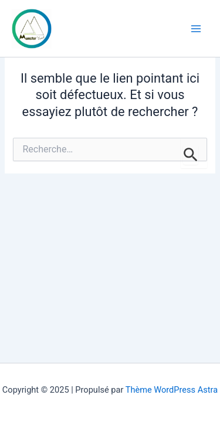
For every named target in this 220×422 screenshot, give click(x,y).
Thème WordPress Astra (172, 389)
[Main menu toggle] (196, 28)
